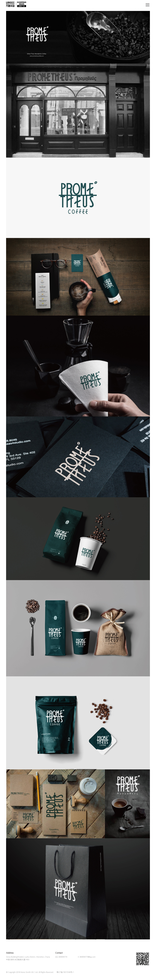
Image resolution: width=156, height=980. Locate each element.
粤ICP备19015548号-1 (65, 972)
